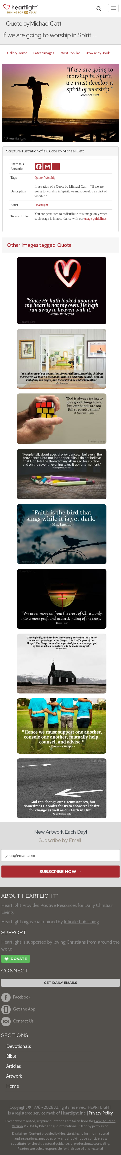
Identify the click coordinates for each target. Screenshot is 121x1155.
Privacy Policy (101, 1112)
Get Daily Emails (60, 983)
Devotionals (18, 1046)
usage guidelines (95, 218)
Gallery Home (17, 53)
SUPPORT (13, 932)
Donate (15, 959)
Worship (49, 177)
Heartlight (41, 205)
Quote (38, 177)
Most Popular (70, 53)
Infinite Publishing (81, 921)
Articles (13, 1066)
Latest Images (43, 53)
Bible (11, 1056)
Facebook (15, 997)
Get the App (18, 1009)
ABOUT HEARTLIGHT (29, 895)
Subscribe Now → (60, 871)
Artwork (14, 1076)
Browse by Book (98, 53)
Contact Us (17, 1021)
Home (12, 1086)
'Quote (64, 245)
